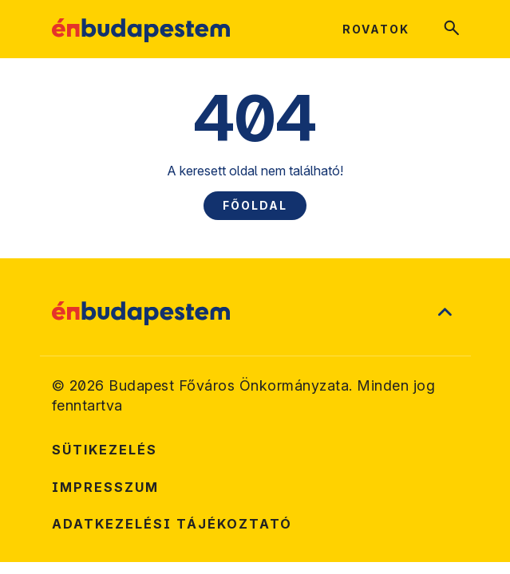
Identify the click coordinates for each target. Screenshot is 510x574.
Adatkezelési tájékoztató (172, 524)
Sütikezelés (104, 449)
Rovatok (375, 29)
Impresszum (105, 487)
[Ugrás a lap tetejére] (444, 313)
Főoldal (255, 205)
